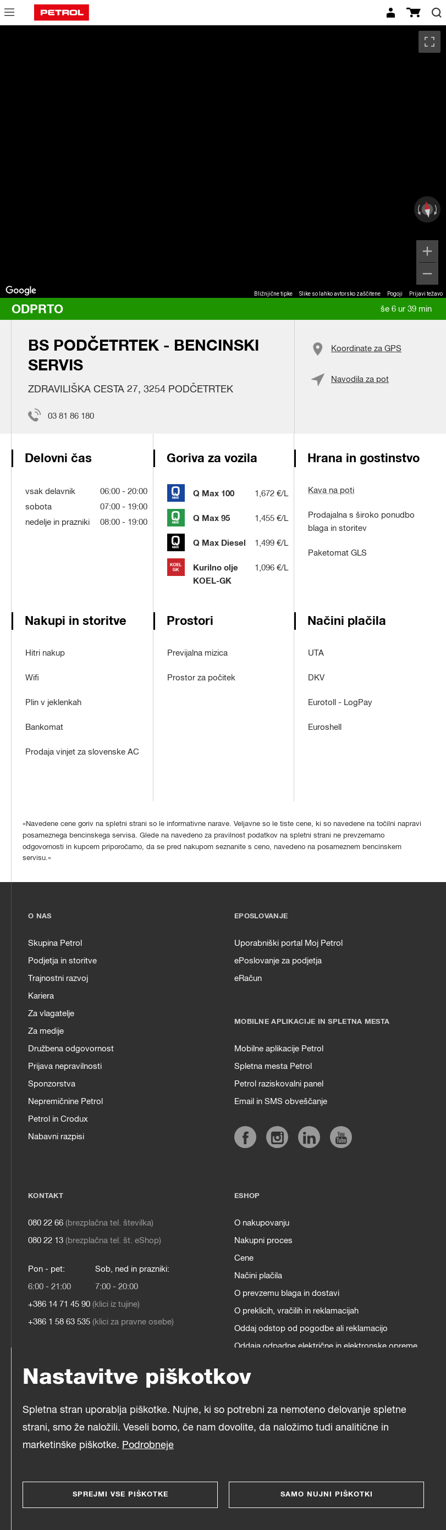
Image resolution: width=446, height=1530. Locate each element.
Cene (244, 1258)
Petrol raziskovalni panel (278, 1084)
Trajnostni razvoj (58, 978)
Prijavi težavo (426, 294)
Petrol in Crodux (58, 1119)
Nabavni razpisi (56, 1137)
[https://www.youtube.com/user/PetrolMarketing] (341, 1137)
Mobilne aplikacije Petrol (278, 1049)
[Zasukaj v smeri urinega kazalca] (437, 209)
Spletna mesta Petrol (273, 1066)
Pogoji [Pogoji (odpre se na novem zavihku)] (395, 294)
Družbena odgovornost (71, 1049)
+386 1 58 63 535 (59, 1322)
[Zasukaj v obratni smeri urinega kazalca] (418, 209)
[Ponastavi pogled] (427, 210)
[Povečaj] (427, 251)
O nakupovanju (261, 1223)
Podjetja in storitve (62, 961)
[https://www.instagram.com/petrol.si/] (277, 1137)
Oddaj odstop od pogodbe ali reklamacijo (311, 1328)
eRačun (248, 978)
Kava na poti (331, 490)
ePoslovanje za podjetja (278, 961)
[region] (223, 161)
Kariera (41, 996)
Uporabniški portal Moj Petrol (288, 943)
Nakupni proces (263, 1241)
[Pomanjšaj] (427, 274)
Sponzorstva (51, 1084)
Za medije (46, 1031)
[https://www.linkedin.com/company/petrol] (309, 1137)
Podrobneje (148, 1445)
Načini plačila (258, 1276)
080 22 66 (45, 1223)
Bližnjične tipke (273, 294)
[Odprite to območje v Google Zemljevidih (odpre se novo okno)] (21, 291)
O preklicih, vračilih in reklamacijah (296, 1311)
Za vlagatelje (51, 1014)
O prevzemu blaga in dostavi (286, 1293)
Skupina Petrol (55, 943)
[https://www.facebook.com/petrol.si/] (245, 1137)
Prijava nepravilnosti (65, 1066)
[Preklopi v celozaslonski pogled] (430, 42)
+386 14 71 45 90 (59, 1304)
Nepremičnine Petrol (65, 1101)
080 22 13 (45, 1241)
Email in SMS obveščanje (280, 1101)
